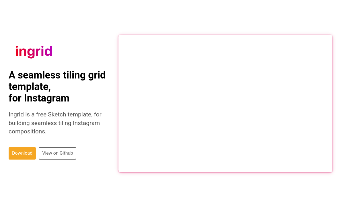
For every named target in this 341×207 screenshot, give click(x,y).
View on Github (57, 153)
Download (22, 153)
